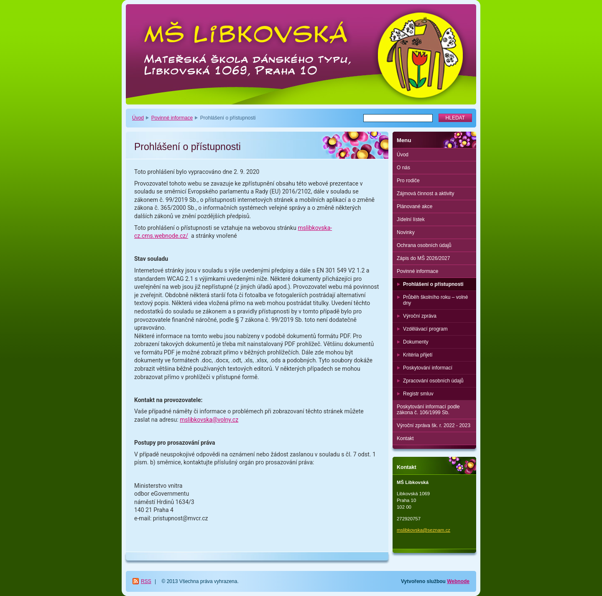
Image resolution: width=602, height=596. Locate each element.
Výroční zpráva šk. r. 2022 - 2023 (433, 425)
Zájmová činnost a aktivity (425, 193)
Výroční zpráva (419, 316)
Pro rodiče (408, 180)
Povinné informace (172, 118)
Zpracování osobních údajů (433, 381)
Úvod (138, 118)
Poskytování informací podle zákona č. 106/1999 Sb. (428, 409)
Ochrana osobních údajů (424, 245)
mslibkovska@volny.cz (209, 419)
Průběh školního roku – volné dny (435, 300)
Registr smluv (418, 394)
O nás (403, 168)
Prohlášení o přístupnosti (433, 284)
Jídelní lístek (411, 219)
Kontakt (405, 438)
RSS (146, 581)
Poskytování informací (427, 368)
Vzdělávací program (425, 329)
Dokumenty (416, 342)
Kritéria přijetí (418, 355)
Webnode (458, 581)
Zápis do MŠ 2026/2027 (423, 258)
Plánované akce (414, 206)
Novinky (406, 232)
